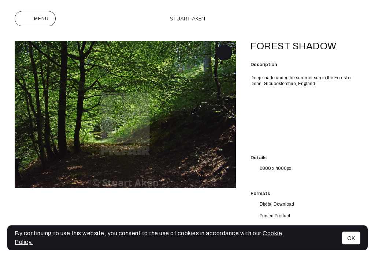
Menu (35, 18)
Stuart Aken (187, 18)
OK (351, 238)
